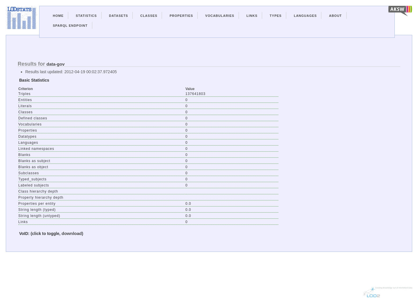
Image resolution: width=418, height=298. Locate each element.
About (335, 15)
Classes (148, 15)
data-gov (55, 64)
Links (251, 15)
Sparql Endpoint (70, 25)
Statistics (86, 15)
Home (58, 15)
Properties (181, 15)
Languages (305, 15)
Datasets (118, 15)
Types (276, 15)
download (72, 233)
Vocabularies (219, 15)
